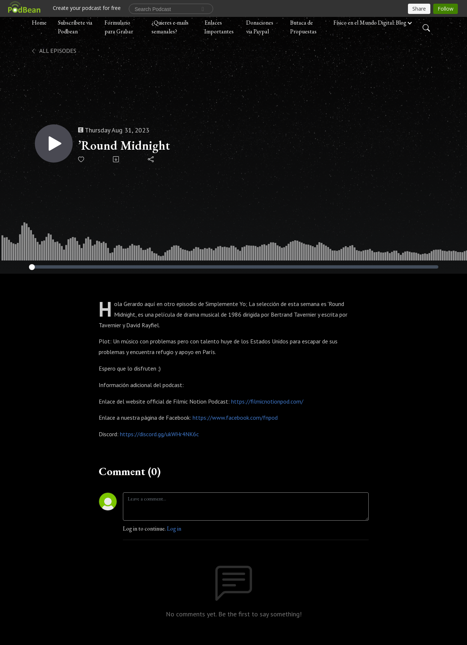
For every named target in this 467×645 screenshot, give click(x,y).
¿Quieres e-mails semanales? (170, 27)
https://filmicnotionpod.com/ (267, 401)
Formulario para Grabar (119, 27)
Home (39, 22)
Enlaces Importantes (219, 27)
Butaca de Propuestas (303, 27)
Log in (174, 528)
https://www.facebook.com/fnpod (235, 417)
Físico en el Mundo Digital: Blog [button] (369, 22)
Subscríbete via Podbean (75, 27)
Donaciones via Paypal (259, 27)
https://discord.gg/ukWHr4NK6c (159, 434)
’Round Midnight (125, 145)
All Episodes (53, 50)
